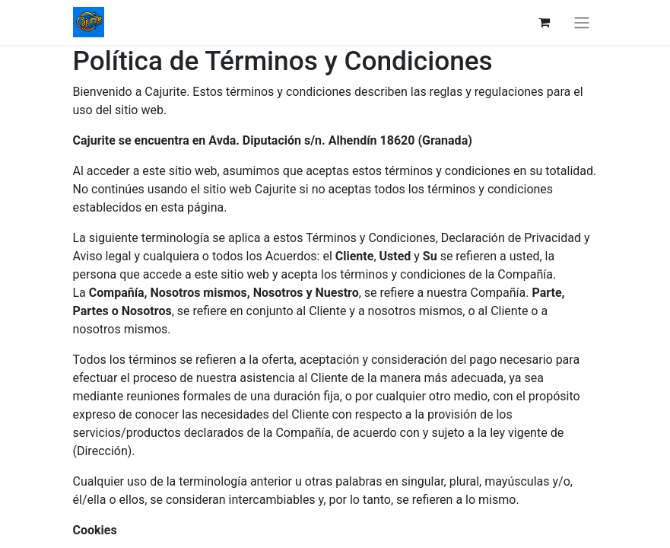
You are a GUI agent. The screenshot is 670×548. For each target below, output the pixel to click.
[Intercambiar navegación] (582, 22)
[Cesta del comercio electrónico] (544, 22)
